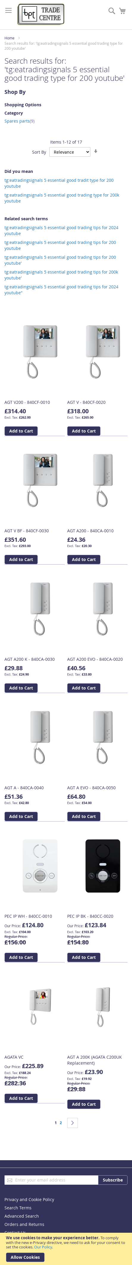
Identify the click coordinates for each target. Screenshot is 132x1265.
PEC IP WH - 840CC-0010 (28, 916)
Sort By (39, 152)
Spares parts (19, 121)
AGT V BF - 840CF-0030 (26, 530)
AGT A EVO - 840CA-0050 (91, 787)
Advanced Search (21, 1216)
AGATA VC (13, 1057)
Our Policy (43, 1247)
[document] (66, 1249)
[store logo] (41, 14)
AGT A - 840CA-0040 (24, 787)
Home (9, 38)
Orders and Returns (24, 1224)
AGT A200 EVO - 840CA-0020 (95, 659)
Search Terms (18, 1208)
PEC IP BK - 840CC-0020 (90, 916)
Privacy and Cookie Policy (29, 1199)
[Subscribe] (113, 1180)
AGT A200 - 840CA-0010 (90, 530)
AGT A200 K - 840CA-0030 (29, 659)
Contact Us (15, 1232)
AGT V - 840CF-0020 (86, 402)
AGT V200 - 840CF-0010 (27, 402)
